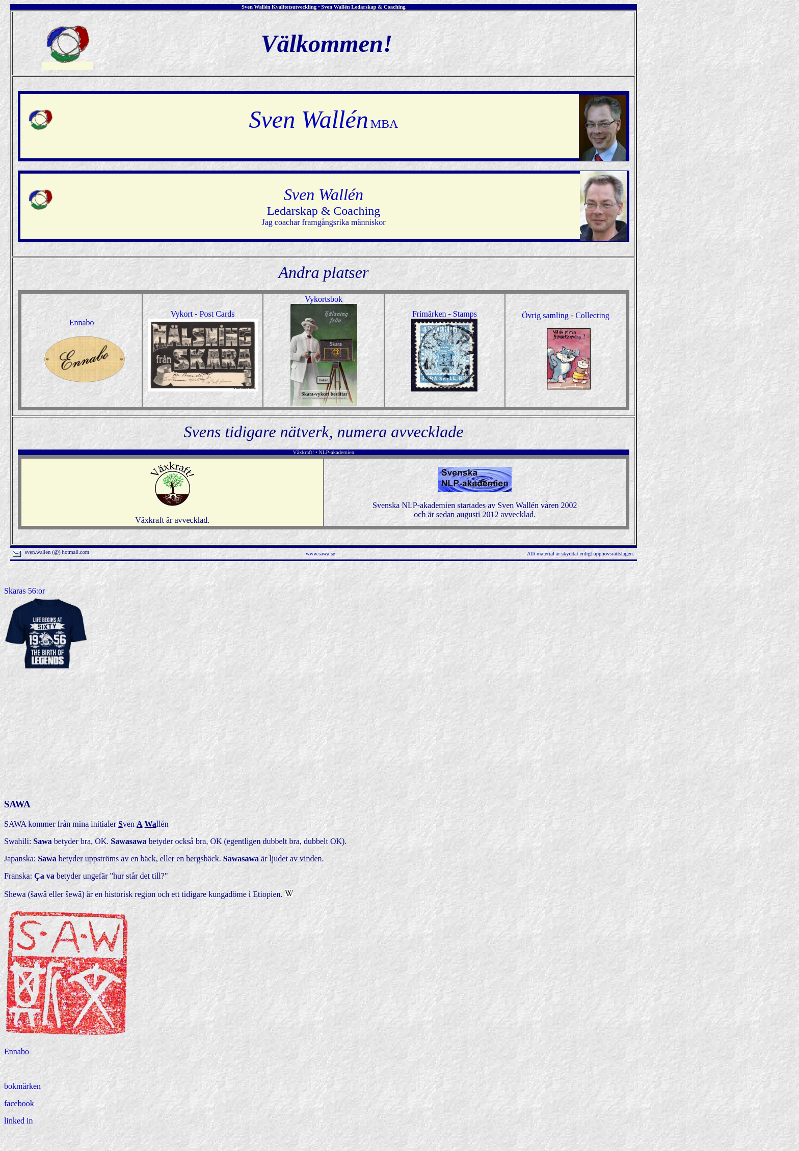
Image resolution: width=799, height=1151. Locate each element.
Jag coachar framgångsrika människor (323, 210)
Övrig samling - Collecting (565, 315)
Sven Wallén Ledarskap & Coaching (363, 7)
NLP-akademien (336, 452)
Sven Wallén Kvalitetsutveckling (279, 7)
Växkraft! (303, 452)
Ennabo (81, 322)
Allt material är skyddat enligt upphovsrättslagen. (580, 553)
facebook (19, 1103)
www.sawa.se (320, 553)
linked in (18, 1120)
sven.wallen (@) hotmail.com (51, 552)
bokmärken (22, 1086)
